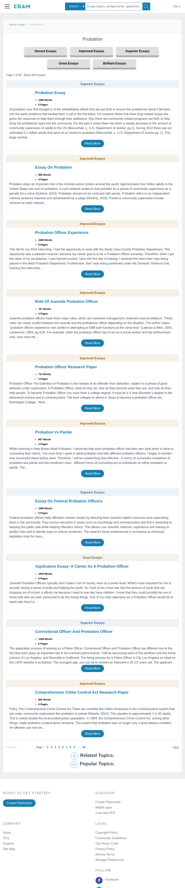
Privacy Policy (105, 849)
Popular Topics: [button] (97, 763)
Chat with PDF (105, 813)
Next (176, 747)
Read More (92, 143)
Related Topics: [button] (97, 755)
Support (8, 843)
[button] (7, 6)
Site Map (9, 849)
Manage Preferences (110, 860)
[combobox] (75, 6)
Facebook (111, 879)
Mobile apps (104, 807)
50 (83, 747)
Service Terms (105, 854)
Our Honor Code (107, 843)
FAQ (6, 838)
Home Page (17, 24)
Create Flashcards (19, 803)
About (7, 832)
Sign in (177, 6)
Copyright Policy (107, 832)
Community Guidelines (111, 838)
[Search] (146, 6)
